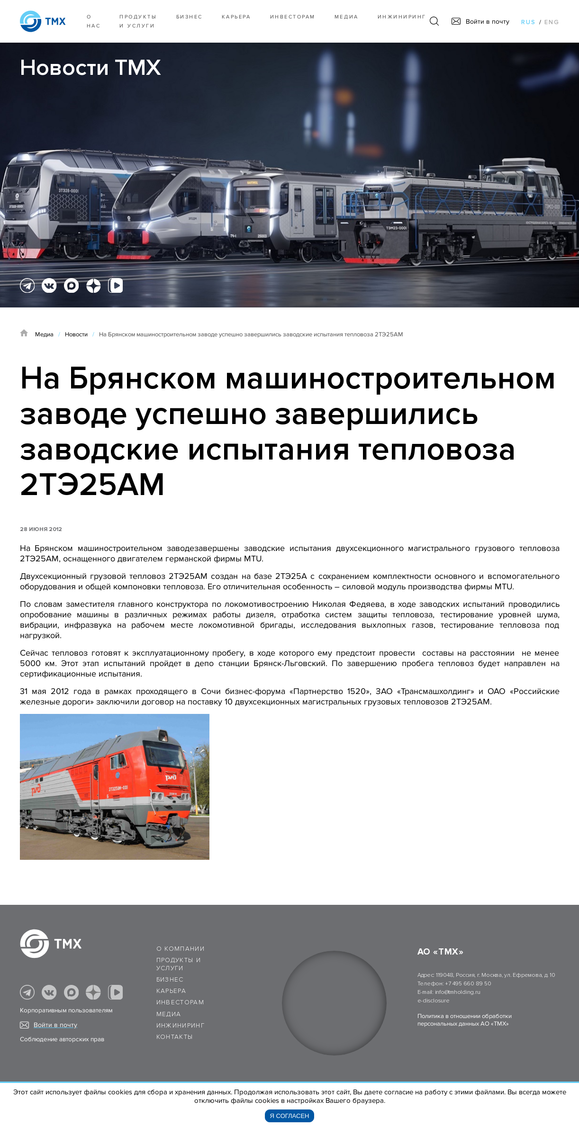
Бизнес (170, 979)
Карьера (236, 17)
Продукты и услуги (138, 21)
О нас (94, 21)
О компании (180, 949)
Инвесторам (293, 17)
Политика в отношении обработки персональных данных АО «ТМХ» (464, 1020)
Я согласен (289, 1115)
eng (552, 22)
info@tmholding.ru (457, 992)
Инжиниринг (402, 17)
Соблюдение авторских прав (62, 1039)
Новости (76, 334)
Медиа (347, 17)
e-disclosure (433, 1000)
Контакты (174, 1037)
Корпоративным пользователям (66, 1010)
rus (528, 22)
